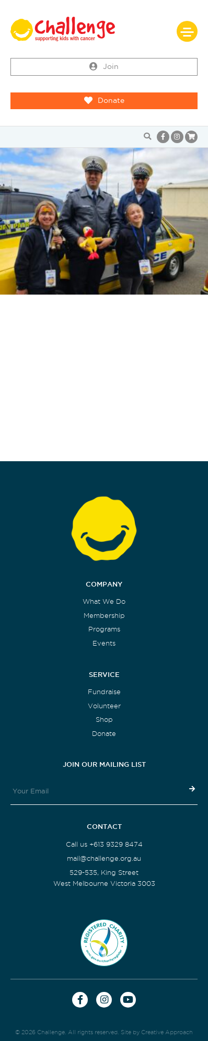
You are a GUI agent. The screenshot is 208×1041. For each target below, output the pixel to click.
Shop (104, 719)
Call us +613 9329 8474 (104, 844)
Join (104, 67)
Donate (104, 101)
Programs (104, 629)
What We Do (104, 601)
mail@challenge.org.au (104, 858)
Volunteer (104, 706)
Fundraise (104, 691)
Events (104, 643)
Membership (104, 615)
